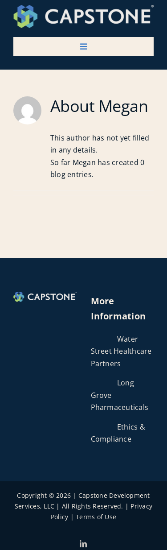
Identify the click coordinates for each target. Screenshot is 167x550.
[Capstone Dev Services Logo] (83, 8)
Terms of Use (96, 517)
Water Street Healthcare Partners (121, 351)
